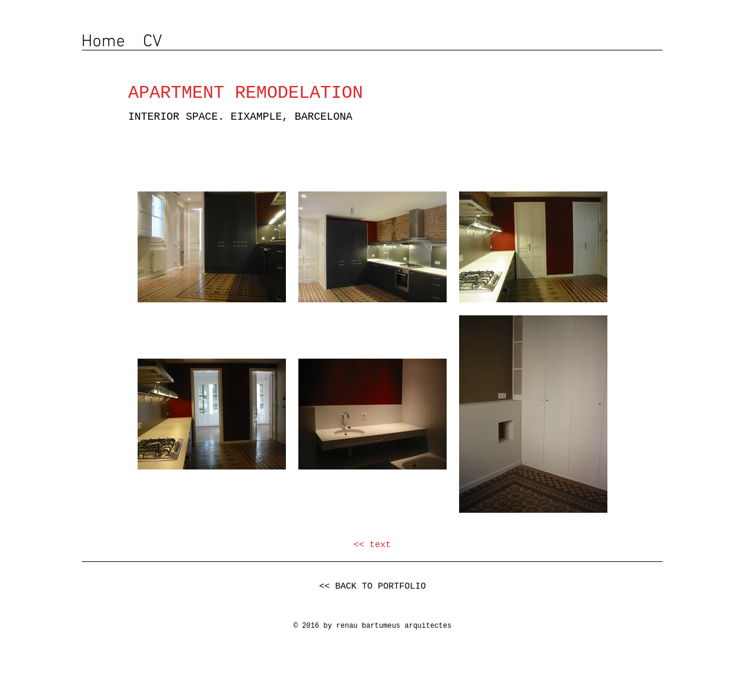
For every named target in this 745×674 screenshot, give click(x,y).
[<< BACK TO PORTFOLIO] (372, 586)
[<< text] (372, 545)
